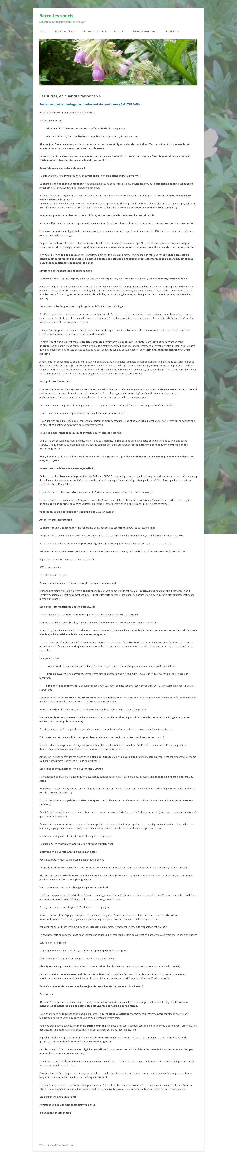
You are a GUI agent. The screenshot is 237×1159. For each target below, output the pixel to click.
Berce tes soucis (56, 16)
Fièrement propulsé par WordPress (56, 1145)
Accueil (43, 31)
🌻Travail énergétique (94, 31)
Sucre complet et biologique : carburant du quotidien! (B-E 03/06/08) (90, 104)
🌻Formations (172, 31)
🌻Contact (119, 31)
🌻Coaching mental (65, 31)
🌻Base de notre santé (145, 31)
